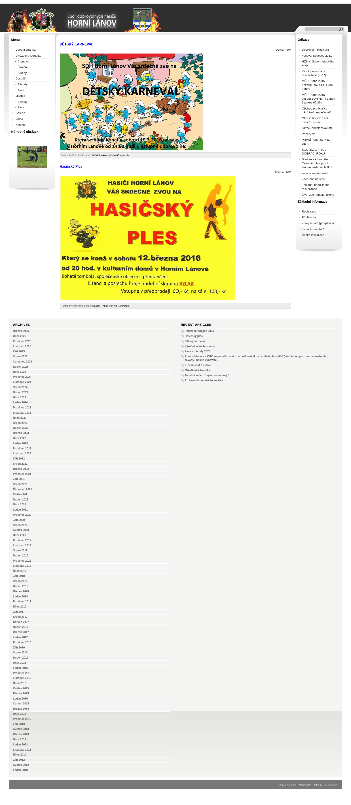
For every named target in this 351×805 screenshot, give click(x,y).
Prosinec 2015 (22, 673)
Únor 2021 (19, 504)
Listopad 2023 (22, 412)
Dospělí (20, 78)
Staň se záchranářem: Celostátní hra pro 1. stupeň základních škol (317, 163)
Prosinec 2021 (22, 474)
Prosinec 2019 (22, 540)
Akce (21, 90)
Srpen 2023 (20, 423)
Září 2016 (19, 647)
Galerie (20, 113)
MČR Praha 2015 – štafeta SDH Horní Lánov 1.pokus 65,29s (318, 98)
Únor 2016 (19, 662)
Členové (23, 61)
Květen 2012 (21, 764)
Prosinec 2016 (22, 642)
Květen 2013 (21, 729)
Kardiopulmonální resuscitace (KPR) (314, 73)
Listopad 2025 (22, 346)
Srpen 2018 (20, 581)
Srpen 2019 (20, 550)
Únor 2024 (19, 397)
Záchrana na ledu (313, 179)
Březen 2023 (21, 433)
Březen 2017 (21, 632)
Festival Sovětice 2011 (317, 55)
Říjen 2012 (19, 754)
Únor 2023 (19, 438)
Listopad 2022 (22, 453)
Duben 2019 (20, 555)
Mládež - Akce (100, 155)
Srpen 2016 (20, 652)
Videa (19, 119)
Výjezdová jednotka (28, 55)
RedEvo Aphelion (287, 784)
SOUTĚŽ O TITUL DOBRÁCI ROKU (314, 151)
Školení (23, 67)
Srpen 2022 (20, 463)
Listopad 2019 (22, 545)
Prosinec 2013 (22, 719)
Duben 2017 (20, 627)
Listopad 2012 (22, 749)
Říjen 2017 (19, 606)
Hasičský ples (194, 336)
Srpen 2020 (20, 525)
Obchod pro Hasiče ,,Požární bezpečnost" (316, 110)
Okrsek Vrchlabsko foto (317, 128)
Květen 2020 (21, 530)
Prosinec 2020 (22, 514)
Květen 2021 (21, 494)
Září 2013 (19, 724)
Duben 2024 (20, 392)
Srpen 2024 (20, 387)
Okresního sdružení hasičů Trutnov (315, 120)
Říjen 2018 (19, 571)
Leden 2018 (20, 596)
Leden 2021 (20, 509)
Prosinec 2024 (22, 376)
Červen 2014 (21, 703)
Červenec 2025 (22, 361)
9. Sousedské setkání (198, 365)
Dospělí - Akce (100, 306)
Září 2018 (19, 575)
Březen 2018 (21, 591)
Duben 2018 (20, 586)
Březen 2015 (21, 693)
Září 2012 (19, 759)
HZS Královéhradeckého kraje (318, 63)
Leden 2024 (20, 402)
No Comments (121, 155)
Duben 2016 (20, 657)
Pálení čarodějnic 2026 (199, 331)
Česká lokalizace (313, 235)
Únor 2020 (19, 535)
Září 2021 (19, 479)
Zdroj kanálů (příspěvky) (318, 223)
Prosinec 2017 (22, 601)
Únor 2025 (19, 372)
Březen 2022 (21, 468)
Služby (22, 73)
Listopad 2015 (22, 678)
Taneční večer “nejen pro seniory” (207, 375)
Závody (22, 84)
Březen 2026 (21, 331)
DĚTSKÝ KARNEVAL (76, 44)
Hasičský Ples (71, 166)
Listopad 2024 (22, 382)
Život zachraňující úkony (318, 194)
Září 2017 (19, 611)
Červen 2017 (21, 622)
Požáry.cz (308, 134)
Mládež (20, 95)
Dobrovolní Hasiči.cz (315, 49)
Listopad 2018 (22, 565)
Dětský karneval (195, 341)
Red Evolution (330, 784)
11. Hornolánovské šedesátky (204, 380)
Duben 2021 (20, 499)
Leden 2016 (20, 668)
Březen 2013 (21, 734)
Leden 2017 (20, 637)
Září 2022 (19, 458)
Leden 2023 (20, 443)
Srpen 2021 (20, 484)
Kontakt (20, 125)
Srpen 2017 (20, 616)
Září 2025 (19, 351)
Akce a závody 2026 (197, 351)
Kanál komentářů (313, 229)
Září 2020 (19, 520)
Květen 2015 (21, 688)
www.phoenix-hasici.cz (317, 173)
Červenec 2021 (22, 489)
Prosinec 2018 (22, 560)
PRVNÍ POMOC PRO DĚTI (316, 141)
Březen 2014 (21, 708)
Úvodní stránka (25, 49)
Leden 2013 (20, 744)
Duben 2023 (20, 427)
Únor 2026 (19, 336)
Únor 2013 (19, 739)
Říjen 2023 (19, 417)
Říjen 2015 (19, 683)
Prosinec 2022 (22, 448)
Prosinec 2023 (22, 407)
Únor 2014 (19, 713)
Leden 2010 (20, 770)
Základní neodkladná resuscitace (316, 186)
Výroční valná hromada (200, 346)
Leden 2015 (20, 698)
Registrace (309, 211)
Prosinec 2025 (22, 341)
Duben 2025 (20, 366)
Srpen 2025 (20, 356)
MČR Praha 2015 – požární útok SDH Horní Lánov (318, 84)
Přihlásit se (309, 217)
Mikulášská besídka (197, 370)
